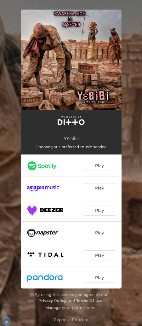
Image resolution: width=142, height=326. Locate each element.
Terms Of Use (89, 300)
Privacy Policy (52, 300)
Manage (53, 307)
